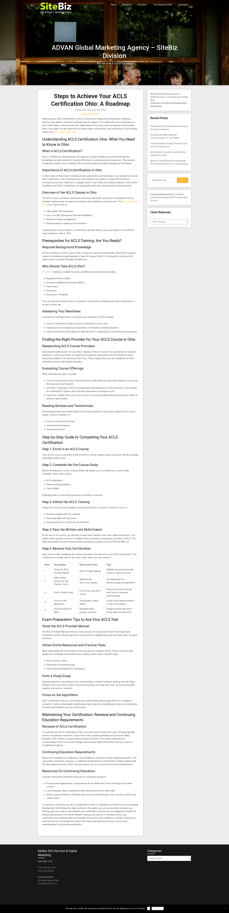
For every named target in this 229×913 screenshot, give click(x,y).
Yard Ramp (179, 194)
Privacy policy (157, 908)
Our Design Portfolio (163, 5)
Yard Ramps (156, 197)
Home (113, 5)
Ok (148, 908)
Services (142, 5)
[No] (225, 908)
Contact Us (183, 5)
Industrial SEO (168, 197)
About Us (126, 5)
